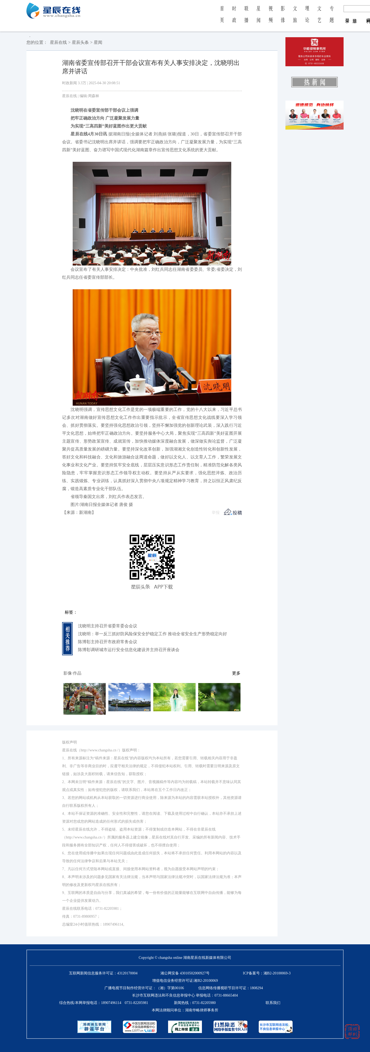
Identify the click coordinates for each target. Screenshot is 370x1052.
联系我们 (273, 1003)
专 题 (331, 18)
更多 (236, 673)
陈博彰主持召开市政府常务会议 (107, 641)
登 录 (347, 15)
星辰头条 (80, 42)
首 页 (222, 18)
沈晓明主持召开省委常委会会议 (107, 626)
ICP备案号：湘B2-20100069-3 (266, 973)
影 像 (283, 18)
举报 (216, 512)
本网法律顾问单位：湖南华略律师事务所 (185, 1010)
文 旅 (295, 18)
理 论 (307, 18)
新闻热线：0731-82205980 (195, 1003)
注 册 (355, 15)
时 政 (234, 18)
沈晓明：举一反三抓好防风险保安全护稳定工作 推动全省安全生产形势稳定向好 (152, 634)
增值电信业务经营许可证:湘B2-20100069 (185, 981)
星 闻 (258, 18)
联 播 (246, 18)
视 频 (271, 18)
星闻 (98, 42)
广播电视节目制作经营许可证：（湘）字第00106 (144, 988)
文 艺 (319, 18)
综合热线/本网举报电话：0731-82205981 (103, 1003)
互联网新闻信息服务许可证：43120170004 (103, 973)
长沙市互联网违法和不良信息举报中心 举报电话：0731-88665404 (185, 995)
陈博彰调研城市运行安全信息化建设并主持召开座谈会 (128, 649)
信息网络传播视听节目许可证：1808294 (230, 988)
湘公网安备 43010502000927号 (185, 973)
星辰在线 (58, 42)
